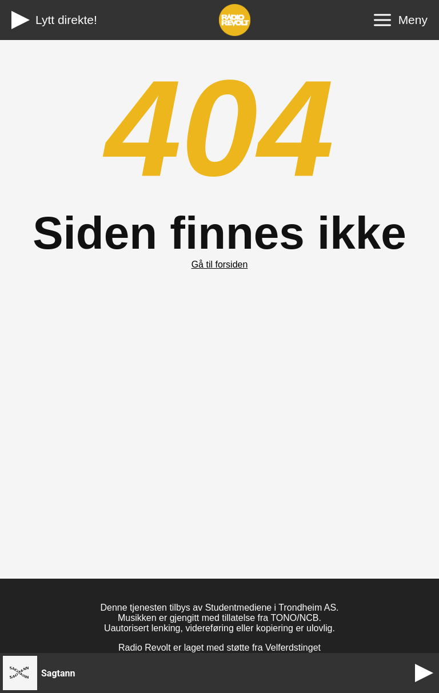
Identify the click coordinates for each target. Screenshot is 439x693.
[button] (206, 673)
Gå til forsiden (219, 264)
